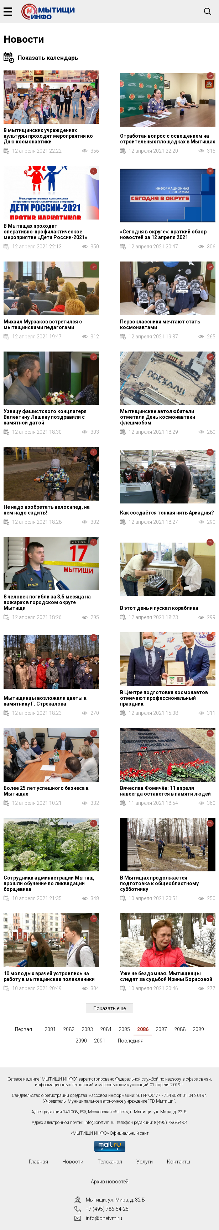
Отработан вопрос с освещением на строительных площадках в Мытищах (167, 138)
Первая (23, 1029)
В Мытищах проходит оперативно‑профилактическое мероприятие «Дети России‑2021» (45, 231)
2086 (142, 1029)
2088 (180, 1029)
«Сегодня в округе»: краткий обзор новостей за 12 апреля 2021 (163, 234)
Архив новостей (110, 1181)
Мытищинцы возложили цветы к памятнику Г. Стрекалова (45, 701)
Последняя (131, 1041)
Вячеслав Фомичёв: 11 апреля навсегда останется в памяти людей (165, 791)
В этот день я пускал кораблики (159, 608)
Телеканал (110, 1162)
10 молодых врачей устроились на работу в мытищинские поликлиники (49, 976)
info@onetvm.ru (99, 1122)
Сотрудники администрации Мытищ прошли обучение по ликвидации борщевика (49, 883)
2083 (87, 1029)
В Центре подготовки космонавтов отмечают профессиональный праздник (164, 698)
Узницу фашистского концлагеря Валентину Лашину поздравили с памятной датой (45, 417)
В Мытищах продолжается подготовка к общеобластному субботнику (159, 883)
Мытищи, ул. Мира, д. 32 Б (115, 1200)
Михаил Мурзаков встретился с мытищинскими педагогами (43, 324)
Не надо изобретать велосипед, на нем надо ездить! (47, 510)
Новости (72, 1162)
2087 (161, 1029)
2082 (68, 1029)
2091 (99, 1041)
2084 (105, 1029)
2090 (81, 1041)
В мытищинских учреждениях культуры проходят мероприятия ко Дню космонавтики (48, 135)
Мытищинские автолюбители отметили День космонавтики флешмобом (157, 417)
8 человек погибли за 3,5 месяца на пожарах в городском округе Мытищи (47, 602)
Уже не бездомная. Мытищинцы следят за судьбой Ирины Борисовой (166, 976)
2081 (50, 1029)
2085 (124, 1029)
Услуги (144, 1162)
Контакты (178, 1162)
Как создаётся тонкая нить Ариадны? (167, 513)
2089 (198, 1029)
